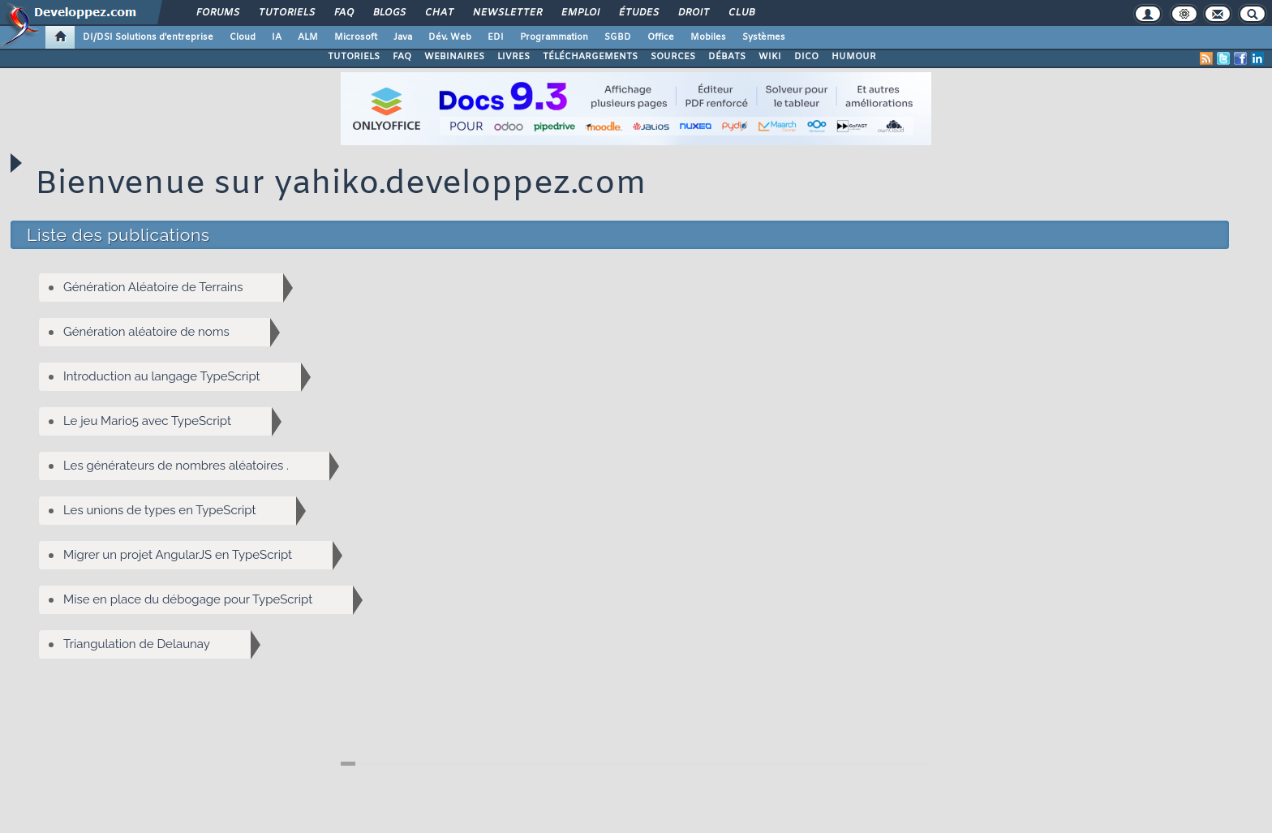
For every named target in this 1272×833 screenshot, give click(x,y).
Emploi (579, 12)
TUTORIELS (354, 56)
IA (276, 37)
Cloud (243, 37)
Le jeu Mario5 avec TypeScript (167, 421)
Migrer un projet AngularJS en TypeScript (198, 555)
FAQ (343, 12)
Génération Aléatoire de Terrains (173, 287)
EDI (496, 37)
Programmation (554, 37)
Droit (693, 12)
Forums (217, 12)
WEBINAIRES (454, 56)
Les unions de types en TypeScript (179, 510)
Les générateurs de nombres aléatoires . (196, 466)
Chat (438, 12)
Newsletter (507, 12)
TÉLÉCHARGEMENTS (590, 56)
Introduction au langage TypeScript (182, 377)
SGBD (617, 37)
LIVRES (513, 56)
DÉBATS (727, 56)
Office (660, 37)
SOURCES (673, 56)
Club (740, 12)
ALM (308, 37)
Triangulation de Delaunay (157, 644)
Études (638, 12)
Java (402, 37)
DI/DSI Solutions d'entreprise (148, 37)
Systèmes (763, 37)
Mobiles (708, 37)
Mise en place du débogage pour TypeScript (208, 600)
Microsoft (355, 37)
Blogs (388, 12)
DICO (806, 56)
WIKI (769, 56)
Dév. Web (449, 37)
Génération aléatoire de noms (166, 332)
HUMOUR (854, 56)
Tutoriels (286, 12)
